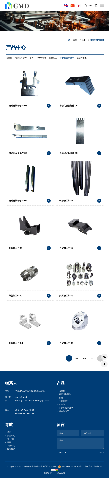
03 (84, 358)
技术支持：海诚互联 (93, 466)
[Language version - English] (65, 6)
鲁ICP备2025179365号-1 (70, 466)
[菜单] (102, 5)
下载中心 (11, 445)
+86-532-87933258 (24, 413)
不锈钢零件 (64, 401)
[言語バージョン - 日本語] (79, 5)
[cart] (87, 5)
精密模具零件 (65, 394)
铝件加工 (63, 404)
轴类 (61, 397)
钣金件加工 (64, 411)
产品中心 (84, 40)
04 (92, 358)
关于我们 (11, 439)
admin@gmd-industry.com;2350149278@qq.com (32, 399)
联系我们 (11, 449)
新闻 (9, 442)
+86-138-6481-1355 (24, 410)
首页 (75, 40)
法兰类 (62, 391)
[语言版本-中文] (73, 5)
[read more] (49, 106)
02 (77, 358)
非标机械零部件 (66, 408)
